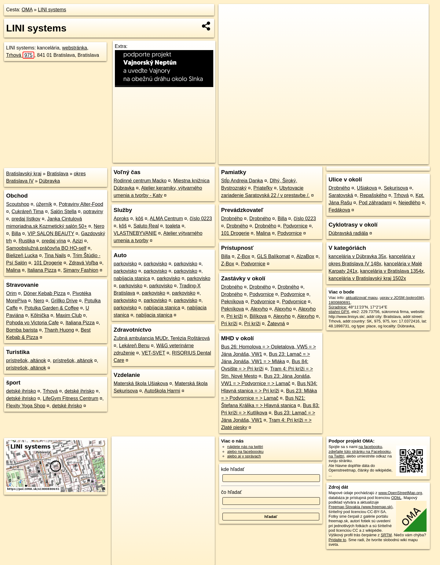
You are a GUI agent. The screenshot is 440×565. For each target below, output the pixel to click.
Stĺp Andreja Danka (242, 180)
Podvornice (295, 225)
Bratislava (57, 173)
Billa (16, 233)
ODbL (396, 497)
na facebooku (370, 446)
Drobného (232, 218)
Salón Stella (63, 211)
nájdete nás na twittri (245, 446)
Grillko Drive (64, 300)
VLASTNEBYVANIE (135, 233)
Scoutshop (17, 204)
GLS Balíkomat (273, 256)
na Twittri (336, 456)
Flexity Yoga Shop (25, 405)
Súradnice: (337, 307)
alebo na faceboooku (245, 451)
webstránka (74, 47)
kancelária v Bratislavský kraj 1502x (367, 278)
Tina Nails (55, 255)
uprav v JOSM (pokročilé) (402, 297)
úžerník (44, 204)
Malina (13, 270)
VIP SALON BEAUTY (51, 233)
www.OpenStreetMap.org (400, 492)
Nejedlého (409, 202)
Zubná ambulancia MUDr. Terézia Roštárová (162, 338)
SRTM (386, 535)
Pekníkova (232, 301)
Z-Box (243, 256)
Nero (99, 226)
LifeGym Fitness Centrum (70, 398)
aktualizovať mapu (361, 297)
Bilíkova (258, 316)
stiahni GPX (338, 311)
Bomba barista (22, 330)
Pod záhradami (375, 202)
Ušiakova (367, 188)
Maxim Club (69, 315)
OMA (27, 9)
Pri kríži (234, 316)
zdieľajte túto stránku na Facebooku (359, 451)
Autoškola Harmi (162, 390)
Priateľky (262, 188)
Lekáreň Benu (134, 345)
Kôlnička (40, 315)
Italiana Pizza (41, 270)
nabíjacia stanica (132, 278)
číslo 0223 (201, 218)
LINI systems (52, 9)
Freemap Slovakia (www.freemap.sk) (360, 507)
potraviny (93, 211)
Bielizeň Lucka (22, 255)
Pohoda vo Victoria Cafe (32, 322)
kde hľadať (233, 469)
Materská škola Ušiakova (141, 383)
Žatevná (276, 323)
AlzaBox (305, 256)
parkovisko (125, 263)
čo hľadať (231, 492)
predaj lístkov (26, 218)
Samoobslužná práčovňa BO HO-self (46, 248)
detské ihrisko (21, 391)
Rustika (27, 240)
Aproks (121, 218)
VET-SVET (153, 352)
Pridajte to (337, 540)
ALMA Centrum (166, 218)
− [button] (229, 23)
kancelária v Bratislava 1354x (392, 271)
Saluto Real (146, 225)
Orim (11, 293)
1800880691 (339, 302)
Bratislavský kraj (24, 173)
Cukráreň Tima (28, 211)
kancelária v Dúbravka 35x (357, 256)
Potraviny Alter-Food (81, 204)
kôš (139, 218)
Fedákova (339, 210)
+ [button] (229, 14)
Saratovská (340, 195)
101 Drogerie (48, 262)
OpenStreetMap (323, 160)
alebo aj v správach (244, 456)
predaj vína (54, 240)
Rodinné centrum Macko (140, 180)
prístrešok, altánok (26, 360)
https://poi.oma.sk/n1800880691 (401, 160)
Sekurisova (396, 188)
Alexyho (259, 309)
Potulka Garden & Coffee (51, 308)
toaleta (173, 225)
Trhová (20, 55)
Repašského (373, 195)
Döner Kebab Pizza (45, 293)
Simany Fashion (80, 270)
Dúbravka (49, 181)
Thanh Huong (59, 330)
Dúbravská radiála (348, 233)
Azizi (77, 240)
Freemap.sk (355, 160)
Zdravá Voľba (83, 262)
